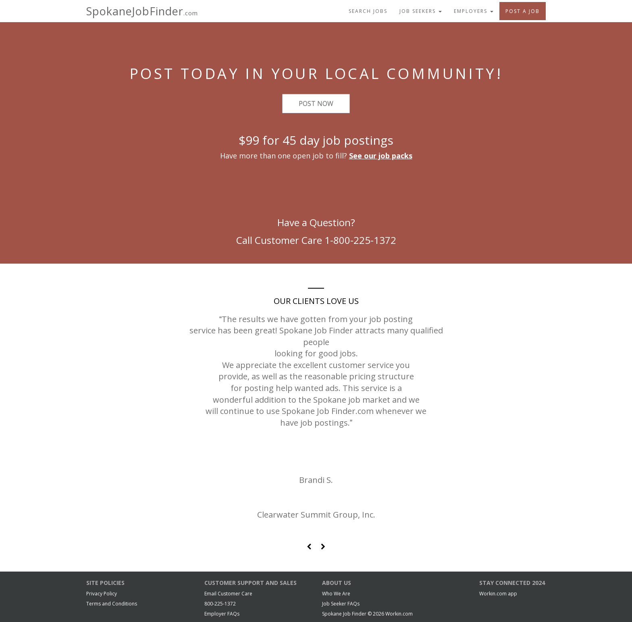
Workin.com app (498, 593)
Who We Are (336, 593)
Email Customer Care (228, 593)
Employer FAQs (221, 613)
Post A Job (522, 11)
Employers (473, 11)
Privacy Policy (101, 593)
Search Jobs (368, 11)
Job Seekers (420, 11)
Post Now (316, 103)
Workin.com (399, 613)
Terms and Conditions (111, 603)
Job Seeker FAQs (341, 603)
